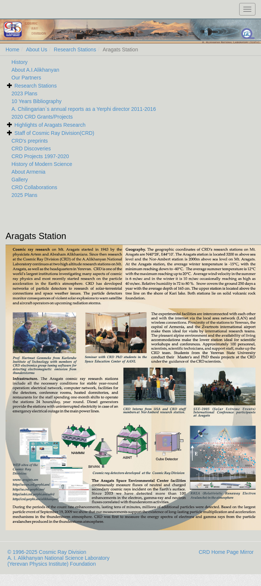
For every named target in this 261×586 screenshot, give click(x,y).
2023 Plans (24, 93)
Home (12, 49)
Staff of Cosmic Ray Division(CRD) (54, 133)
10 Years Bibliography (36, 101)
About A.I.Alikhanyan (35, 70)
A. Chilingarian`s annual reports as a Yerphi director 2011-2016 (83, 109)
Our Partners (26, 78)
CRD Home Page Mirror (226, 552)
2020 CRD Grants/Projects (42, 117)
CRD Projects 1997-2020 (40, 156)
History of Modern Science (41, 164)
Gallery (19, 180)
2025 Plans (24, 195)
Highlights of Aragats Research (49, 125)
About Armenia (28, 172)
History (19, 62)
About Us (36, 49)
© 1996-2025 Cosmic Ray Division (46, 552)
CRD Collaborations (34, 187)
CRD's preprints (29, 141)
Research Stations (75, 49)
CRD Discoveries (31, 148)
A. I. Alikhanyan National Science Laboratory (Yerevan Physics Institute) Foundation (58, 561)
